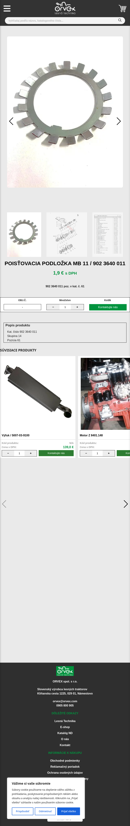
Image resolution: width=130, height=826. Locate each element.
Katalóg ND (65, 733)
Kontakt (65, 745)
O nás (65, 739)
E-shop (65, 727)
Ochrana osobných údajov (65, 772)
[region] (46, 798)
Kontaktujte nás (108, 307)
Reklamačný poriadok (64, 766)
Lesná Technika (65, 721)
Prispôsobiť (22, 811)
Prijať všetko (68, 811)
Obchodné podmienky (65, 760)
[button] (118, 121)
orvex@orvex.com (65, 701)
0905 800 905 (65, 705)
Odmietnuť (45, 811)
